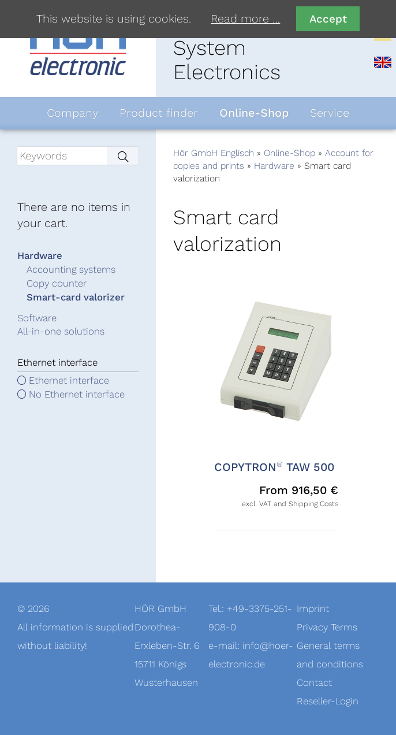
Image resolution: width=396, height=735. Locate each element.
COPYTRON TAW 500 (274, 467)
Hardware (274, 166)
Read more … (245, 19)
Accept (328, 19)
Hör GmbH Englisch (213, 153)
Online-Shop (289, 153)
